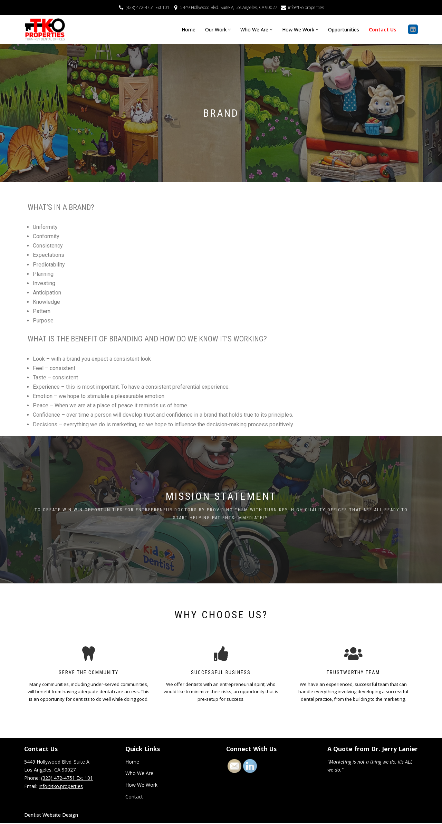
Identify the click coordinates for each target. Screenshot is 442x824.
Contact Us (382, 29)
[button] (229, 29)
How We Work (141, 786)
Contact (134, 797)
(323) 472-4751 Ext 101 (148, 7)
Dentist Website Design (51, 816)
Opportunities (343, 29)
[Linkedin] (413, 29)
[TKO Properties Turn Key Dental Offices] (45, 29)
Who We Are (139, 774)
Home (188, 29)
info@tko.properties (305, 7)
